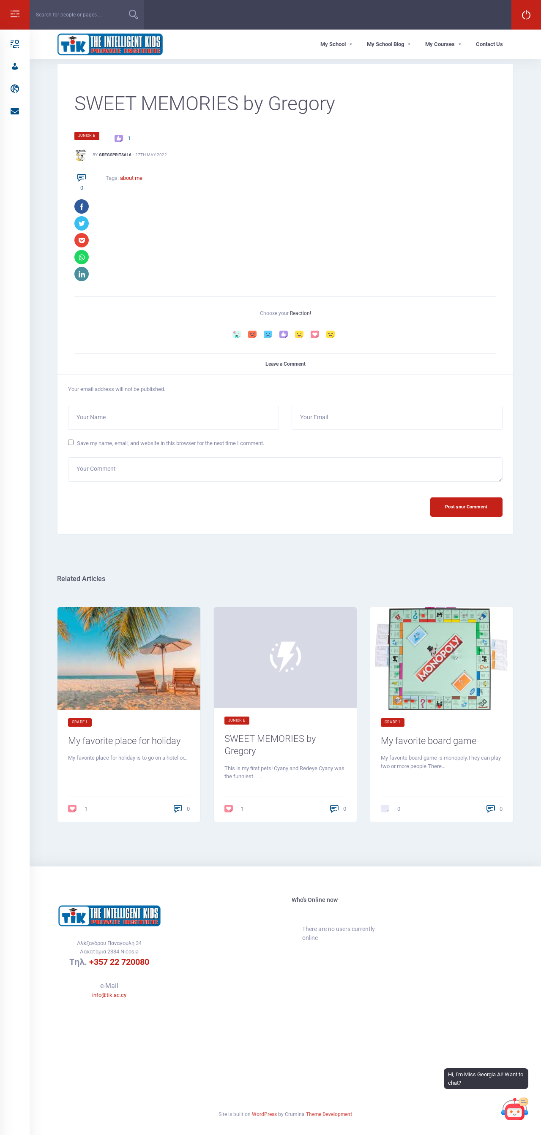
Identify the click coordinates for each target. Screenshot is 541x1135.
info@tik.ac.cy (109, 995)
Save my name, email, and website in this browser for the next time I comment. (170, 443)
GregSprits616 (115, 154)
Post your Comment (466, 507)
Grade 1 (80, 722)
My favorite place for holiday (124, 741)
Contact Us (489, 44)
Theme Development (329, 1114)
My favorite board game (428, 741)
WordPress (264, 1114)
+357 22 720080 (119, 962)
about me (131, 178)
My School (333, 44)
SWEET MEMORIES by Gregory (270, 744)
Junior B (87, 135)
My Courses (440, 44)
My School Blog (385, 44)
